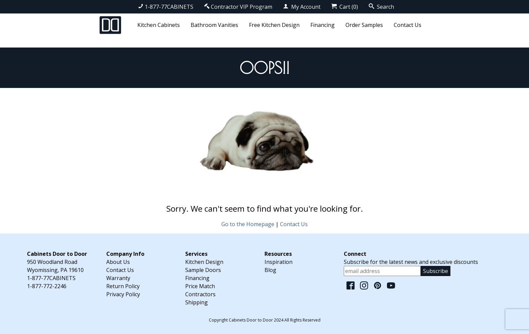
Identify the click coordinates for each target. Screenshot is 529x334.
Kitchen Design (204, 262)
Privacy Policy (123, 294)
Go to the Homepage (247, 224)
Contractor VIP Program (238, 6)
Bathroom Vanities (214, 25)
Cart (344, 6)
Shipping (196, 302)
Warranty (118, 278)
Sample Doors (203, 270)
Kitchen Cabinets (158, 25)
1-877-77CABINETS (165, 6)
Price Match (200, 286)
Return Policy (123, 286)
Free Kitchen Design (274, 25)
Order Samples (364, 25)
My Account (302, 6)
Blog (270, 270)
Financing (322, 25)
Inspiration (278, 262)
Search (381, 6)
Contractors (200, 294)
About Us (118, 262)
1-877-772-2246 (46, 286)
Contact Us (407, 25)
